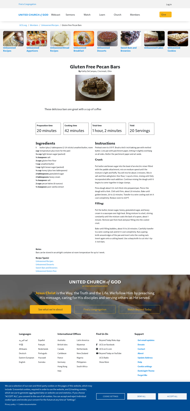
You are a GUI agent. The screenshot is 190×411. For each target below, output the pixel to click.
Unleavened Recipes (50, 25)
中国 (21, 344)
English (22, 361)
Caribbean (62, 353)
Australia (61, 340)
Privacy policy (10, 404)
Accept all (172, 396)
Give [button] (165, 14)
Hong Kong (62, 366)
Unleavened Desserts (103, 49)
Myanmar (81, 344)
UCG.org (23, 25)
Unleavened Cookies (174, 49)
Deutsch (22, 353)
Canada (61, 348)
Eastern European (26, 357)
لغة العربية (23, 340)
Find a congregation (95, 309)
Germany (61, 361)
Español (41, 340)
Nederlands (43, 348)
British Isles (62, 344)
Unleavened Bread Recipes (59, 49)
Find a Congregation (28, 4)
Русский (42, 357)
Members (34, 25)
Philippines (81, 361)
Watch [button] (89, 14)
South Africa (82, 366)
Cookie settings (110, 396)
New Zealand (82, 353)
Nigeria (80, 357)
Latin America (83, 340)
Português (42, 353)
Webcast (55, 14)
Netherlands (82, 348)
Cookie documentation (27, 404)
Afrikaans (23, 348)
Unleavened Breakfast (80, 49)
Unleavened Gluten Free (46, 270)
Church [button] (119, 14)
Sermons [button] (72, 14)
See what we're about (50, 309)
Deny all (141, 396)
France (60, 357)
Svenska (41, 361)
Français (41, 344)
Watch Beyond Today (139, 309)
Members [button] (136, 14)
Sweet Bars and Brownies (129, 49)
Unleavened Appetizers (33, 49)
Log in (169, 4)
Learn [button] (103, 14)
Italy (59, 370)
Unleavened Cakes (153, 47)
